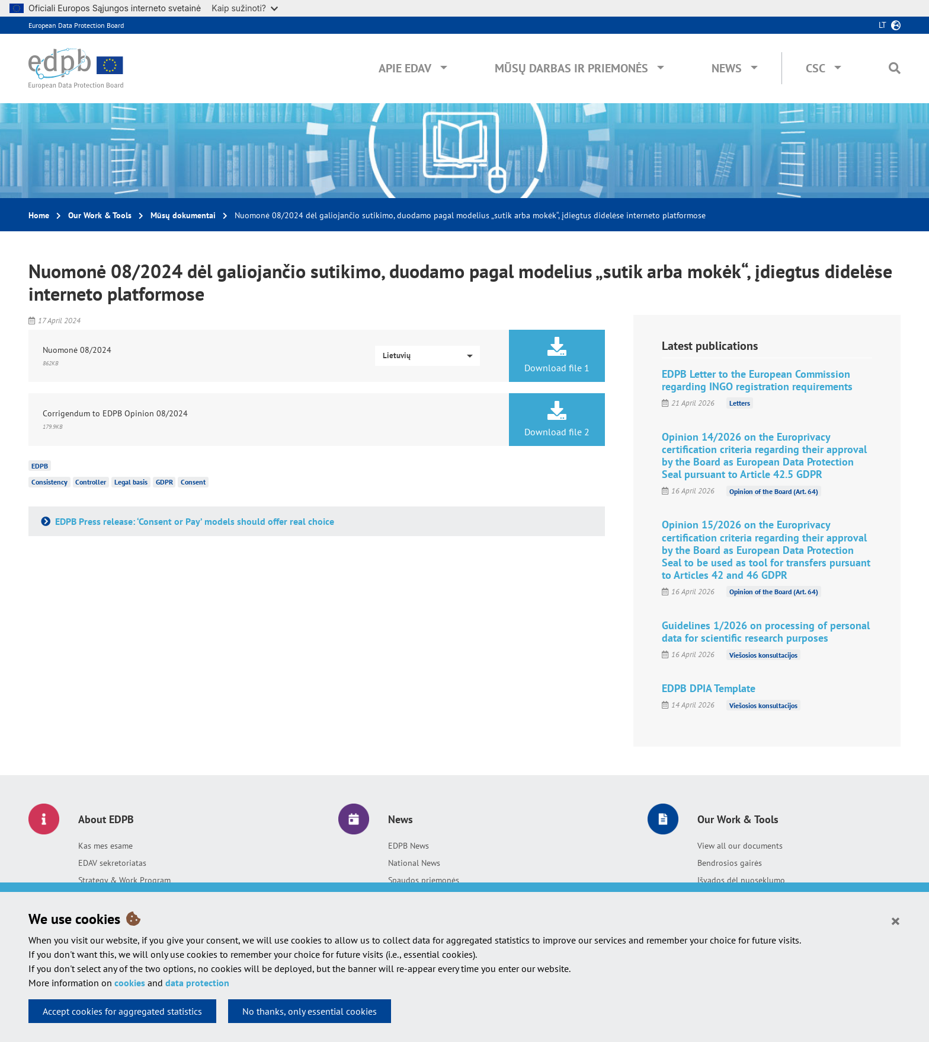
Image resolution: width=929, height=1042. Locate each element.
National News (414, 863)
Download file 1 (557, 355)
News (727, 68)
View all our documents (740, 845)
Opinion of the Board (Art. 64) (773, 490)
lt (882, 25)
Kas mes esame (105, 845)
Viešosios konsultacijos (763, 654)
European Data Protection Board (76, 25)
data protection (197, 983)
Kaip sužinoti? (245, 8)
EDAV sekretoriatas (112, 863)
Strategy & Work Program (124, 880)
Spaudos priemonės (423, 880)
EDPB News (408, 845)
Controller (90, 481)
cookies (129, 983)
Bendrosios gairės (729, 863)
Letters (739, 403)
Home (38, 215)
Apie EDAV (405, 68)
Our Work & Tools (100, 215)
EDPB (39, 465)
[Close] (895, 920)
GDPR (164, 481)
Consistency (49, 481)
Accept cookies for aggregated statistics (122, 1011)
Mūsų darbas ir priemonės (571, 68)
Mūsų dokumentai (183, 215)
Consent (193, 481)
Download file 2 (557, 419)
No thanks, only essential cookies (309, 1011)
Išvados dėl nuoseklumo (741, 880)
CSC (815, 68)
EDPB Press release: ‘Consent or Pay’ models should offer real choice (193, 521)
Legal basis (131, 481)
